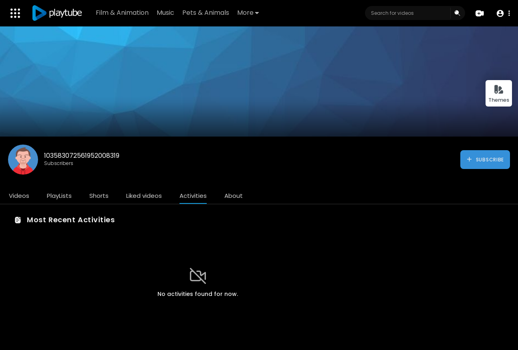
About (233, 195)
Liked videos (144, 195)
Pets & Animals (205, 12)
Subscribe (485, 159)
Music (165, 12)
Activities (193, 195)
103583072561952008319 (81, 155)
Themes (498, 94)
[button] (503, 13)
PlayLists (59, 195)
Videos (19, 195)
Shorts (99, 195)
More (248, 12)
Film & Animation (122, 12)
